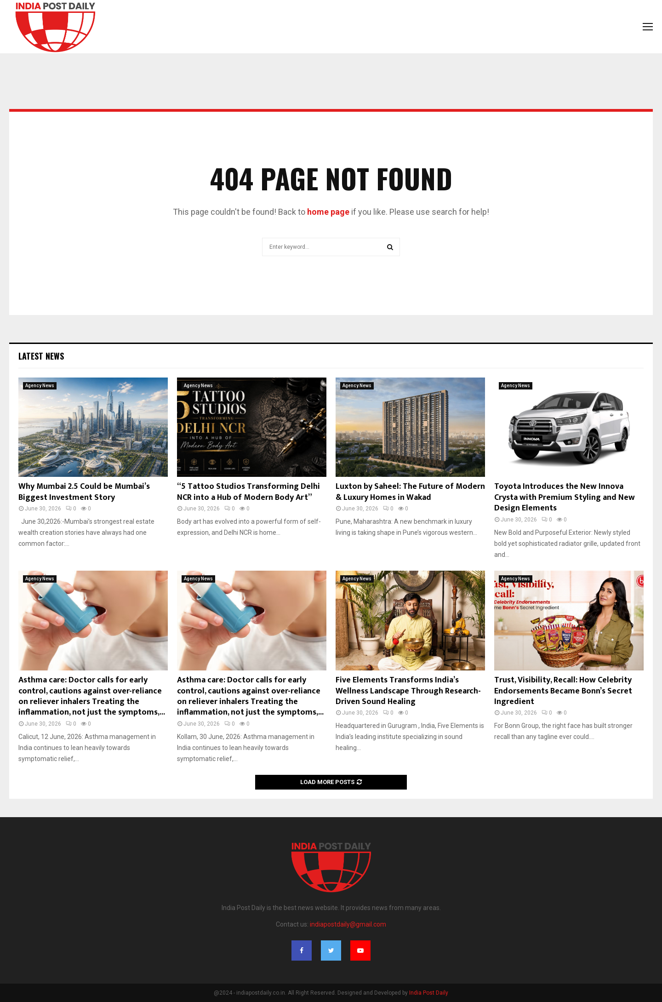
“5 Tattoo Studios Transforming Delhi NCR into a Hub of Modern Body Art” (248, 492)
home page (328, 212)
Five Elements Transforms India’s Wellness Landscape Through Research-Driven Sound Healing (408, 691)
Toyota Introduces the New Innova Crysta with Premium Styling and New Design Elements (564, 497)
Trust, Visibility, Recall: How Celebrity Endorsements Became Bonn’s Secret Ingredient (563, 691)
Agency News (39, 385)
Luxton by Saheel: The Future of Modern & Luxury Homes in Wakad (410, 492)
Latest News (41, 356)
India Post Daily (428, 993)
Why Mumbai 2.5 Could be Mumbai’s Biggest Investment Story (84, 492)
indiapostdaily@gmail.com (348, 924)
